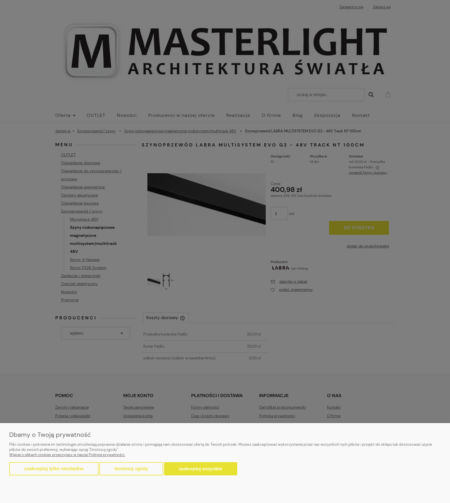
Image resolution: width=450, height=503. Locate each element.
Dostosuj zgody (131, 468)
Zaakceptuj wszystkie (200, 468)
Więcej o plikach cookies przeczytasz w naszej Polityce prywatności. (67, 454)
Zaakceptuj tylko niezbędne (53, 468)
